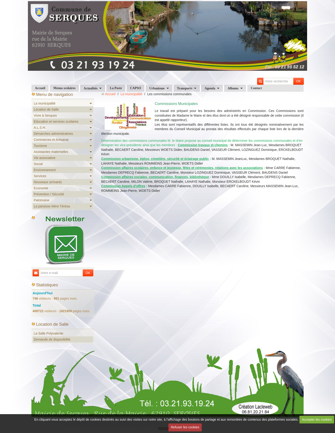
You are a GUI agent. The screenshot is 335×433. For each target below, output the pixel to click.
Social (38, 164)
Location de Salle (46, 109)
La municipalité (44, 103)
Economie (41, 188)
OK (298, 81)
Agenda (209, 88)
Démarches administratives (53, 133)
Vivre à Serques (45, 115)
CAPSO (135, 88)
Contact (256, 88)
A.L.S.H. (40, 127)
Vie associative (44, 158)
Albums (233, 88)
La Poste (116, 88)
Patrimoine (41, 200)
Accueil (40, 88)
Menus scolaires (64, 88)
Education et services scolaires (56, 121)
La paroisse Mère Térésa (52, 206)
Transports (184, 88)
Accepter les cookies (317, 419)
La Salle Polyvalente (48, 333)
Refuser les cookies (185, 427)
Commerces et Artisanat (51, 140)
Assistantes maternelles (51, 152)
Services (40, 176)
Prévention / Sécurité (49, 194)
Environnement (45, 170)
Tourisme (40, 146)
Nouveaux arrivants (48, 182)
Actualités (90, 88)
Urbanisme (156, 88)
